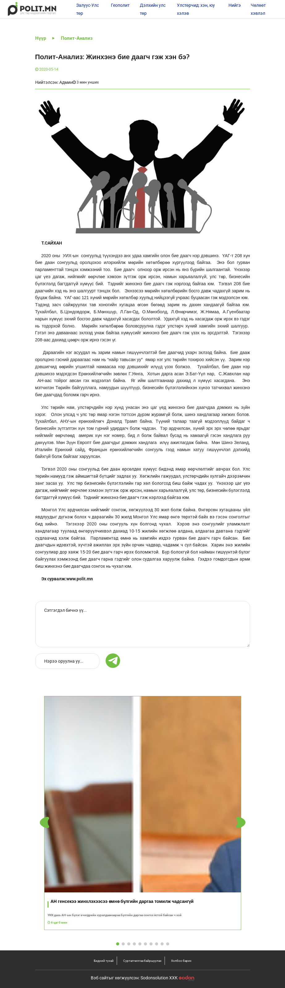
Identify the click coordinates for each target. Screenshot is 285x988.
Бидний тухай (104, 960)
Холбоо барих (181, 960)
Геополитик (123, 5)
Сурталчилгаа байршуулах (142, 960)
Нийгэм (236, 5)
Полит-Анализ (77, 38)
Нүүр (40, 38)
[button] (241, 823)
